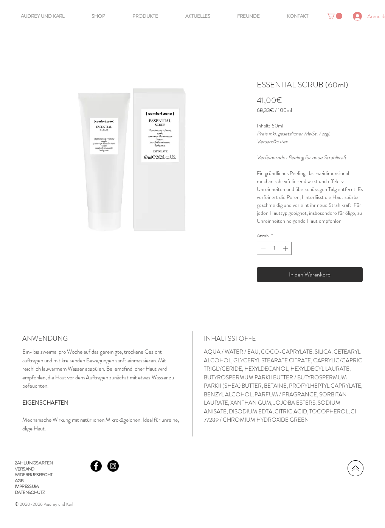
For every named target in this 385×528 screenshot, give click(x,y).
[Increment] (286, 248)
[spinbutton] (274, 248)
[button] (334, 16)
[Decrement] (262, 248)
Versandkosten (272, 141)
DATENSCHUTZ (29, 492)
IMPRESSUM (27, 486)
